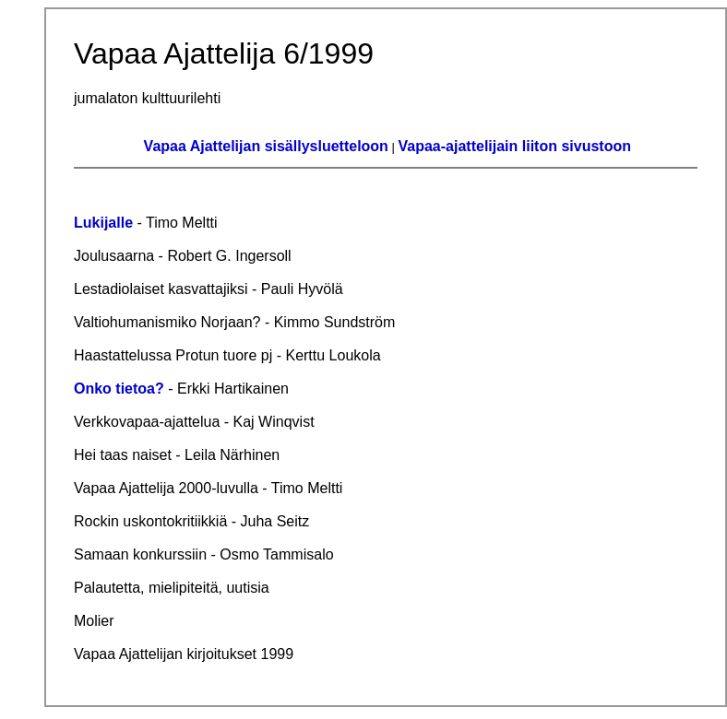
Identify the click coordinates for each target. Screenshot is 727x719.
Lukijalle (103, 222)
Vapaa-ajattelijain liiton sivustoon (515, 146)
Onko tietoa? (119, 388)
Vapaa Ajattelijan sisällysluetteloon (266, 146)
